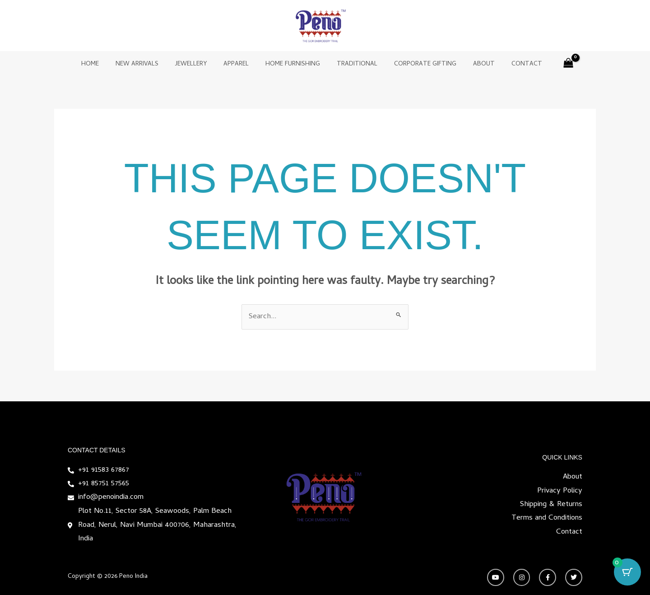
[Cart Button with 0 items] (627, 572)
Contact (510, 64)
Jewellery (199, 64)
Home (106, 64)
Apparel (240, 64)
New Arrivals (149, 64)
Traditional (353, 64)
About (472, 64)
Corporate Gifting (417, 64)
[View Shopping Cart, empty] (550, 64)
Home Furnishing (292, 64)
